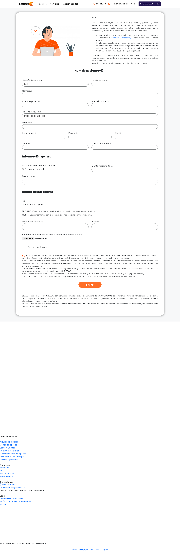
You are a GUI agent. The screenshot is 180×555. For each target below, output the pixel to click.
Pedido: (95, 222)
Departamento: (29, 133)
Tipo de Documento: (32, 80)
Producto (29, 169)
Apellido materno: (100, 101)
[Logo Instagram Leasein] (90, 528)
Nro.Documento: (99, 80)
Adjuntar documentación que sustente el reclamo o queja (52, 235)
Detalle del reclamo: (32, 222)
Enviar (90, 284)
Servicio (41, 169)
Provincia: (73, 133)
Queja (40, 204)
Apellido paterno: (31, 101)
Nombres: (27, 91)
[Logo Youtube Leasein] (90, 519)
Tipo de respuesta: (31, 112)
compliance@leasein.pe (122, 38)
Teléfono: (26, 143)
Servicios (54, 4)
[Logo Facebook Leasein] (90, 524)
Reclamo (29, 204)
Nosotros (42, 4)
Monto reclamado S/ (102, 166)
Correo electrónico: (101, 143)
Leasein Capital (70, 4)
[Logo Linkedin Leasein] (90, 514)
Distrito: (119, 133)
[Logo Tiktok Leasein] (90, 533)
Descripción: (28, 176)
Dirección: (27, 123)
